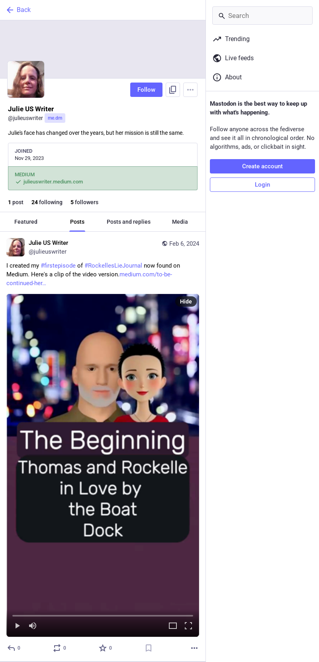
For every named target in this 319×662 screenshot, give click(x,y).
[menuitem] (102, 465)
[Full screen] (188, 626)
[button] (102, 465)
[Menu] (190, 90)
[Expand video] (173, 626)
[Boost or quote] (60, 648)
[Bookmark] (148, 648)
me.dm (55, 118)
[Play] (17, 626)
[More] (194, 648)
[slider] (102, 614)
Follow (146, 89)
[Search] (262, 15)
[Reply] (14, 648)
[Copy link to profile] (173, 90)
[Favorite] (106, 648)
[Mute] (32, 626)
